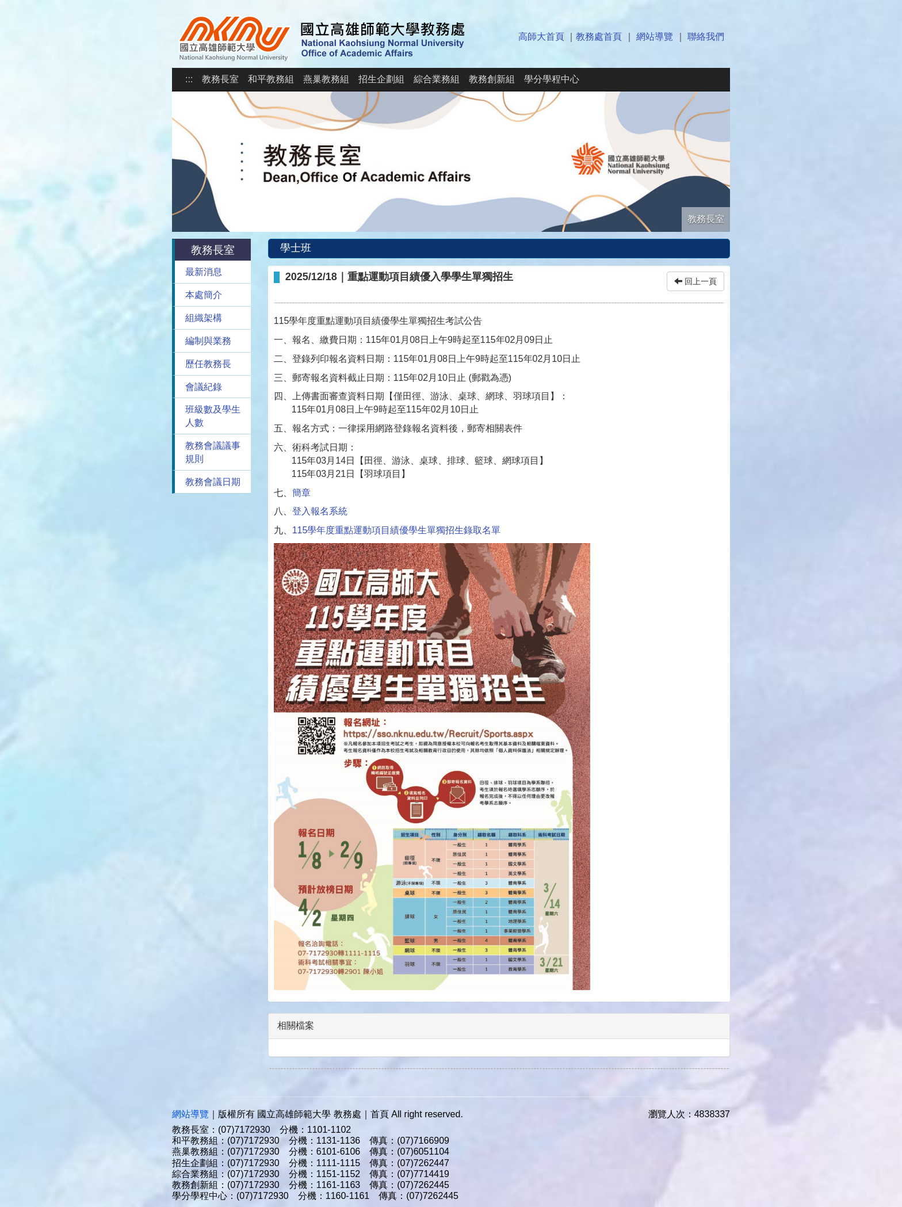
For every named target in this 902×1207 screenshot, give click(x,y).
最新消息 (203, 272)
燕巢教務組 (326, 79)
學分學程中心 (551, 79)
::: (189, 79)
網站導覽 (654, 36)
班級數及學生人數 (212, 415)
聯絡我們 (705, 36)
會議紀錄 (203, 387)
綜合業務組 (437, 79)
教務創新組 (492, 79)
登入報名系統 (319, 511)
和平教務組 (271, 79)
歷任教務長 (208, 364)
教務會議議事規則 (212, 452)
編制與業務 (208, 341)
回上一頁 (695, 281)
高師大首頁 (541, 36)
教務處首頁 (599, 36)
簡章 (301, 493)
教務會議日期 (212, 482)
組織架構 (203, 318)
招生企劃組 (381, 79)
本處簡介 (203, 295)
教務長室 (220, 79)
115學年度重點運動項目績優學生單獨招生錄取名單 (396, 530)
